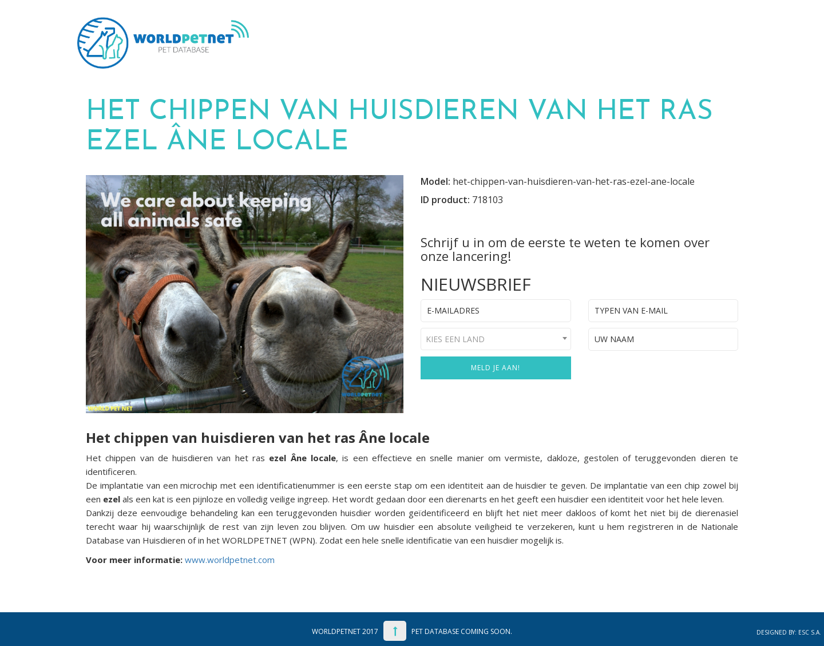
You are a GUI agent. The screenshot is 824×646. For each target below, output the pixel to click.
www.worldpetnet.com (230, 559)
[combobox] (496, 339)
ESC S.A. (809, 632)
